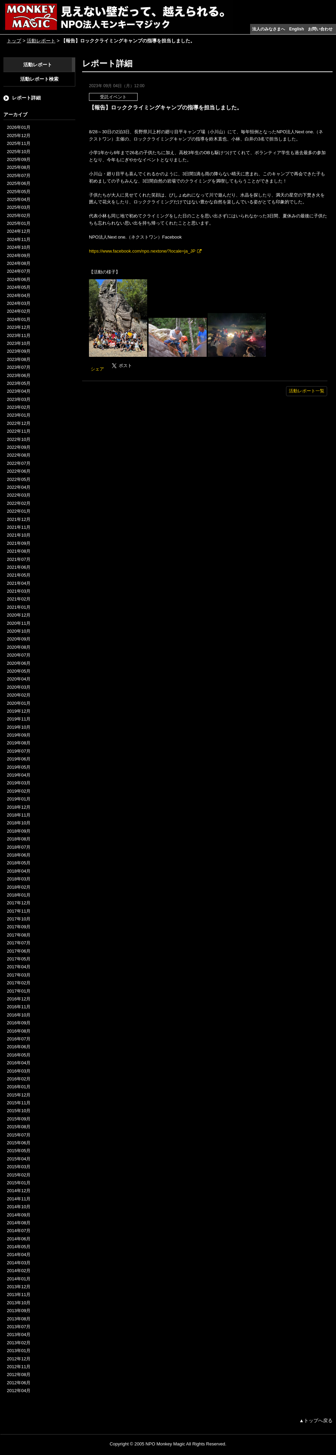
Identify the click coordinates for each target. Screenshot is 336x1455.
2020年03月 (18, 687)
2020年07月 (18, 655)
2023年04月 (18, 391)
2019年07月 (18, 751)
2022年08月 (18, 455)
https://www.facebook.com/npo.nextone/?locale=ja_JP (142, 251)
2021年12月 (18, 519)
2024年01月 (18, 319)
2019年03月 (18, 782)
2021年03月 (18, 591)
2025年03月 (18, 207)
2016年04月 (18, 1062)
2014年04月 (18, 1254)
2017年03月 (18, 975)
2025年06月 (18, 183)
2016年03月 (18, 1071)
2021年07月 (18, 559)
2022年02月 (18, 503)
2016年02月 (18, 1078)
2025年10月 (18, 151)
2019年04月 (18, 775)
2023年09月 (18, 351)
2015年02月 (18, 1174)
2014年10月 (18, 1206)
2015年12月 (18, 1094)
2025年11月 (18, 143)
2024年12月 (18, 231)
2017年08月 (18, 935)
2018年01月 (18, 895)
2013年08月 (18, 1318)
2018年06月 (18, 855)
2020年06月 (18, 663)
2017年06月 (18, 951)
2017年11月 (18, 911)
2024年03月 (18, 303)
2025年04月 (18, 199)
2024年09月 (18, 255)
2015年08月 (18, 1126)
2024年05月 (18, 287)
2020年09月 (18, 639)
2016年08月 (18, 1031)
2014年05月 (18, 1246)
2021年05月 (18, 575)
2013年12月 (18, 1286)
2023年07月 (18, 367)
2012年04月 (18, 1390)
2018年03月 (18, 878)
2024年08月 (18, 263)
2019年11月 (18, 719)
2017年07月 (18, 942)
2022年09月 (18, 447)
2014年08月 (18, 1222)
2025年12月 (18, 135)
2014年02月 (18, 1270)
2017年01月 (18, 991)
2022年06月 (18, 471)
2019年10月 (18, 727)
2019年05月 (18, 767)
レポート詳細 (26, 97)
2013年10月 (18, 1302)
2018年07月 (18, 847)
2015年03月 (18, 1166)
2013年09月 (18, 1310)
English (296, 29)
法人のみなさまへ (268, 29)
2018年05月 (18, 862)
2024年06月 (18, 279)
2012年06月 (18, 1382)
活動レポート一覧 (306, 390)
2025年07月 (18, 175)
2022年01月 (18, 511)
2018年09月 (18, 831)
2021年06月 (18, 567)
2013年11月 (18, 1294)
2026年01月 (18, 127)
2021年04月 (18, 583)
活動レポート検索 (39, 79)
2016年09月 (18, 1022)
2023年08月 (18, 359)
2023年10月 (18, 343)
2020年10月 (18, 631)
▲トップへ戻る (316, 1420)
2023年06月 (18, 375)
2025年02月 (18, 215)
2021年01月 (18, 607)
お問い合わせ (320, 29)
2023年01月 (18, 415)
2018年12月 (18, 807)
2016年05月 (18, 1054)
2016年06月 (18, 1046)
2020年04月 (18, 679)
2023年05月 (18, 383)
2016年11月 (18, 1006)
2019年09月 (18, 735)
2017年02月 (18, 982)
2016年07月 (18, 1038)
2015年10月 (18, 1110)
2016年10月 (18, 1015)
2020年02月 (18, 695)
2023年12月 (18, 327)
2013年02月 (18, 1342)
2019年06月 (18, 759)
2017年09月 (18, 926)
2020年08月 (18, 647)
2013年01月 (18, 1350)
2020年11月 (18, 623)
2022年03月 (18, 495)
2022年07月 (18, 463)
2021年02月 (18, 599)
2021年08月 (18, 551)
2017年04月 (18, 966)
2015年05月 (18, 1150)
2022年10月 (18, 439)
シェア (97, 369)
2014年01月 (18, 1278)
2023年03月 (18, 399)
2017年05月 (18, 958)
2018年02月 (18, 887)
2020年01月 (18, 703)
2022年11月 (18, 431)
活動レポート (41, 40)
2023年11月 (18, 335)
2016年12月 (18, 998)
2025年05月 (18, 191)
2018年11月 (18, 815)
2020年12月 (18, 615)
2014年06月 (18, 1238)
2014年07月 (18, 1230)
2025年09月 (18, 159)
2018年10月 (18, 822)
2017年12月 (18, 902)
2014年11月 (18, 1198)
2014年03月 (18, 1262)
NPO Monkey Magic (165, 1443)
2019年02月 (18, 791)
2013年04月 (18, 1334)
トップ (14, 40)
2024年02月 (18, 311)
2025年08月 (18, 167)
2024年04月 (18, 295)
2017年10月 (18, 918)
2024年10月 (18, 247)
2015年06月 (18, 1142)
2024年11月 (18, 239)
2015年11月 (18, 1102)
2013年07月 (18, 1326)
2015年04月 (18, 1158)
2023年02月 (18, 407)
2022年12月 (18, 423)
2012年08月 (18, 1374)
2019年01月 (18, 798)
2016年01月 (18, 1086)
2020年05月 (18, 671)
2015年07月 (18, 1134)
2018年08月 (18, 838)
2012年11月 (18, 1366)
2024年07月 (18, 271)
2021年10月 (18, 535)
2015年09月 (18, 1118)
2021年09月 (18, 543)
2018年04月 (18, 871)
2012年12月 (18, 1358)
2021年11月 (18, 527)
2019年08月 (18, 742)
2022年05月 (18, 479)
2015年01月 (18, 1182)
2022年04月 (18, 487)
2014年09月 (18, 1214)
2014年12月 (18, 1190)
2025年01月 (18, 223)
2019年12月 (18, 711)
